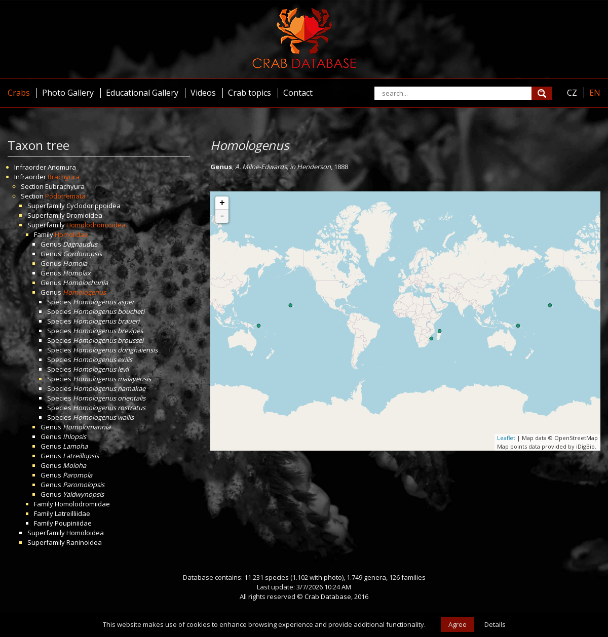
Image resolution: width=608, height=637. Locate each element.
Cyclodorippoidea (93, 205)
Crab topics (249, 92)
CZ (572, 92)
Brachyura (64, 176)
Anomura (62, 167)
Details (495, 624)
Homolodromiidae (82, 503)
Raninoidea (84, 542)
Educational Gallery (142, 92)
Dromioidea (84, 215)
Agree (457, 624)
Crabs (19, 92)
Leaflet (506, 438)
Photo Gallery (68, 92)
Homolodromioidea (96, 224)
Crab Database (328, 596)
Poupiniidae (73, 523)
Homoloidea (85, 532)
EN (594, 92)
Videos (203, 92)
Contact (298, 92)
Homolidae (71, 234)
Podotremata (65, 196)
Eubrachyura (65, 186)
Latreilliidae (72, 513)
